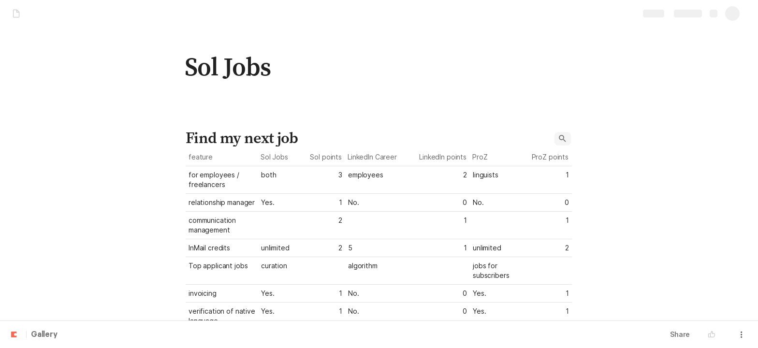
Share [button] (680, 334)
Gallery (44, 335)
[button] (562, 138)
